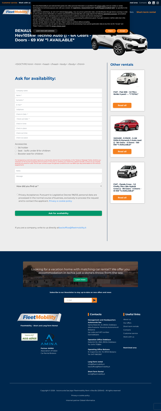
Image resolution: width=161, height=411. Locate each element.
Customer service (10, 3)
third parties (68, 12)
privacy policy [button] (101, 6)
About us (127, 319)
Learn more (80, 280)
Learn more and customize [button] (45, 31)
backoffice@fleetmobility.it (72, 227)
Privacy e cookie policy (60, 201)
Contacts (143, 3)
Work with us (24, 3)
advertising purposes (110, 14)
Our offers (127, 323)
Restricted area (130, 348)
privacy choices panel (58, 26)
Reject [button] (110, 31)
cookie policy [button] (37, 10)
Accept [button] (122, 31)
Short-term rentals (131, 326)
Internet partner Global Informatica (80, 400)
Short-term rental (146, 12)
